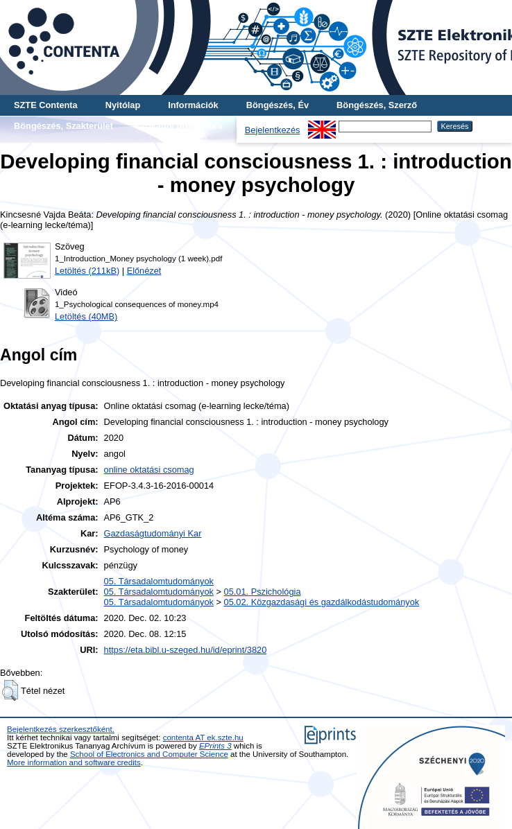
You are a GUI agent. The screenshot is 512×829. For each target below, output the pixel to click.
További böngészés (182, 126)
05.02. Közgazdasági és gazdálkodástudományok (322, 602)
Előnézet (144, 270)
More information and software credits (74, 762)
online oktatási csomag (149, 469)
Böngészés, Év (277, 105)
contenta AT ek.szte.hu (203, 737)
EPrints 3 (215, 746)
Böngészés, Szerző (376, 105)
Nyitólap (122, 105)
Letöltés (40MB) (86, 316)
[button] (10, 690)
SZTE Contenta (46, 105)
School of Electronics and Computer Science (149, 754)
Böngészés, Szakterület (63, 126)
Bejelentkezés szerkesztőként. (60, 729)
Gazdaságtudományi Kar (153, 533)
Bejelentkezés (272, 130)
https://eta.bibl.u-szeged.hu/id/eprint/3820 (185, 650)
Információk (193, 105)
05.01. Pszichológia (262, 591)
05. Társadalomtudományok (159, 581)
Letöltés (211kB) (87, 270)
